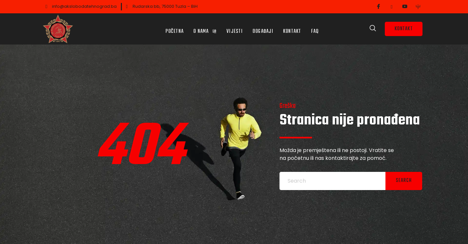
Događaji (263, 27)
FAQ (315, 27)
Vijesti (235, 27)
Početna (174, 27)
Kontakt (292, 27)
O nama (205, 27)
